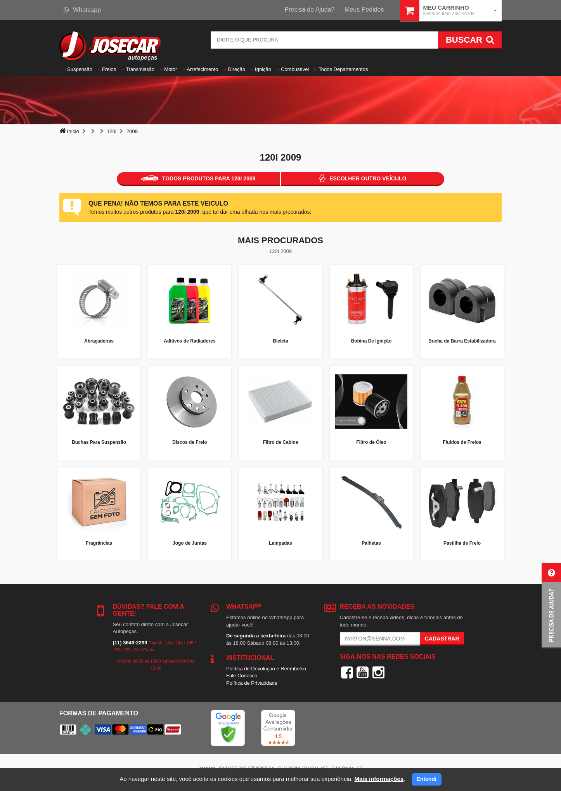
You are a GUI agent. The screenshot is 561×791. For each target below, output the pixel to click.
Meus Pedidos (364, 9)
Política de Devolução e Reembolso (266, 669)
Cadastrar (442, 638)
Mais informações (378, 778)
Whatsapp (82, 10)
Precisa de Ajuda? (310, 9)
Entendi (426, 779)
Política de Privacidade (251, 683)
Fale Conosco (241, 675)
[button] (551, 606)
